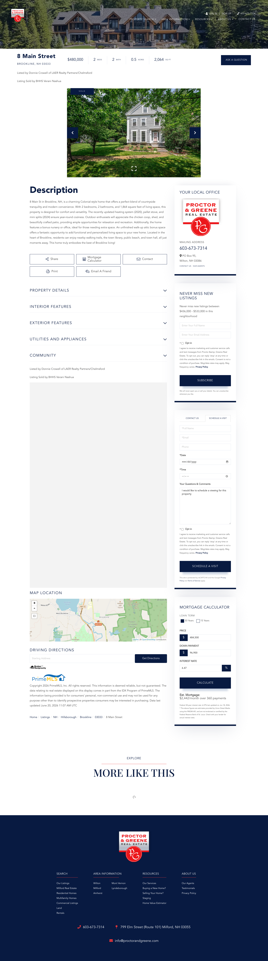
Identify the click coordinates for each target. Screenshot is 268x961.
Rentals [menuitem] (60, 913)
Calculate (205, 683)
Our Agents (199, 266)
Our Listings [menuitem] (63, 883)
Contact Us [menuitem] (247, 19)
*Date (183, 455)
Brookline (85, 717)
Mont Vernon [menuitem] (118, 883)
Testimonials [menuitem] (188, 888)
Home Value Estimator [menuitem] (154, 903)
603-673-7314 (193, 248)
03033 (98, 717)
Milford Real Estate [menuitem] (67, 888)
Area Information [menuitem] (174, 19)
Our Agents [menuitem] (188, 883)
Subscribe (205, 380)
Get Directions (151, 658)
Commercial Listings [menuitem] (67, 903)
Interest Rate (188, 661)
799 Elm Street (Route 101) (153, 927)
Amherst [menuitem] (97, 893)
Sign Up (226, 14)
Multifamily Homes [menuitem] (66, 898)
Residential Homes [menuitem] (66, 893)
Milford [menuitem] (97, 888)
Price (183, 631)
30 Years (187, 621)
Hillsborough (68, 717)
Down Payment (189, 646)
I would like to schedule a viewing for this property (205, 506)
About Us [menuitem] (224, 19)
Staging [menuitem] (147, 898)
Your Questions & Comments (195, 484)
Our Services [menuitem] (149, 883)
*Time (183, 470)
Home (33, 717)
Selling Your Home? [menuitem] (153, 893)
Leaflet (135, 640)
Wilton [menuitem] (96, 883)
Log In (211, 14)
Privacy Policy (202, 367)
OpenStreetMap (149, 640)
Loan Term (187, 616)
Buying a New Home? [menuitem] (154, 888)
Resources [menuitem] (202, 19)
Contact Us (185, 266)
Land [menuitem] (59, 908)
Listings (45, 717)
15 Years (203, 621)
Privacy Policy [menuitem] (189, 893)
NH (55, 717)
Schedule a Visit (218, 418)
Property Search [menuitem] (142, 19)
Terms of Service (194, 581)
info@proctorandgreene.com (134, 941)
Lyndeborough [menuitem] (119, 888)
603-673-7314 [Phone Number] (246, 13)
